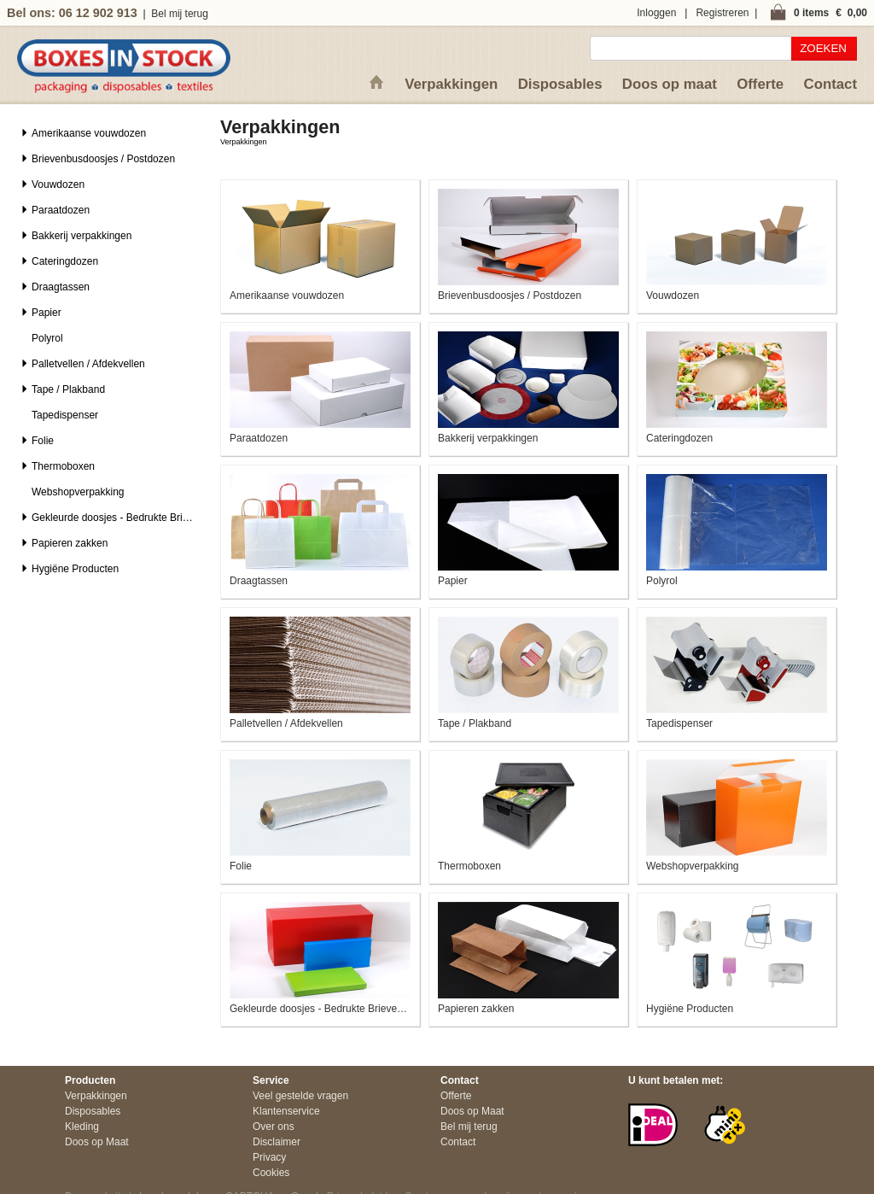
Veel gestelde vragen (300, 1096)
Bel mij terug (179, 14)
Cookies (271, 1173)
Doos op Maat (97, 1142)
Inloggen (656, 13)
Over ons (273, 1127)
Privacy (269, 1157)
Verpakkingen (451, 84)
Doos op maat (669, 84)
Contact (830, 84)
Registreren (722, 13)
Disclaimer (276, 1142)
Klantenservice (286, 1111)
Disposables (560, 84)
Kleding (82, 1127)
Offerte (760, 84)
